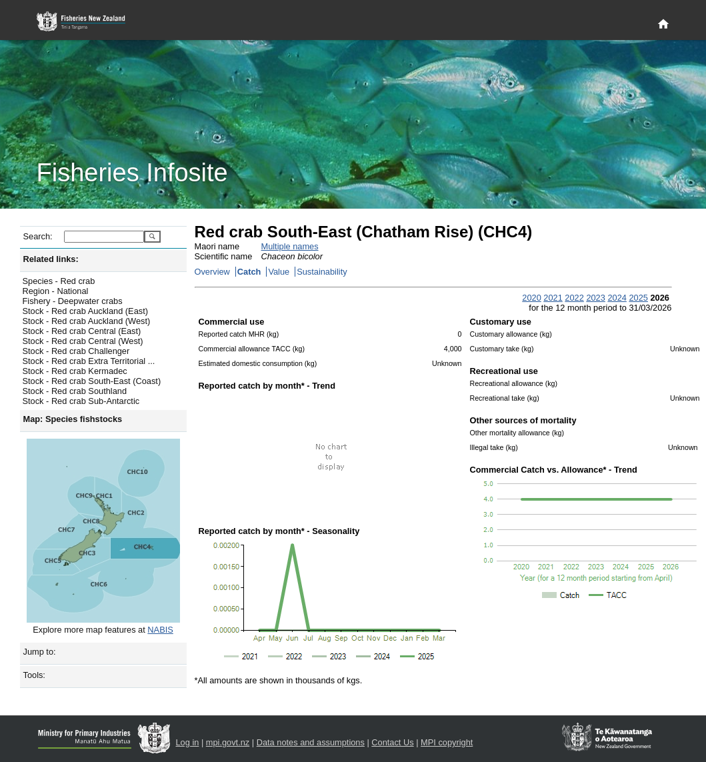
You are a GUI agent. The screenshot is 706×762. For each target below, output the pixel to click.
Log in (187, 742)
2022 (574, 298)
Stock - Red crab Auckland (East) (85, 311)
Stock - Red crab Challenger (76, 351)
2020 (531, 298)
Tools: (34, 675)
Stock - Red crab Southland (75, 391)
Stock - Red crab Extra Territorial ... (89, 361)
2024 (616, 298)
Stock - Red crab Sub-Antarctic (81, 401)
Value (278, 272)
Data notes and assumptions (311, 742)
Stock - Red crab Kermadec (75, 371)
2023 (595, 298)
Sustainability (322, 272)
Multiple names (290, 246)
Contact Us (392, 742)
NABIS (160, 630)
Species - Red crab (59, 281)
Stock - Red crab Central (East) (82, 331)
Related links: (51, 259)
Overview (212, 272)
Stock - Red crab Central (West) (83, 341)
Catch (249, 272)
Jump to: (39, 652)
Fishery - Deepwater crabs (73, 301)
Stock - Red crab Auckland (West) (87, 321)
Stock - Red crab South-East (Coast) (92, 381)
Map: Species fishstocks (73, 419)
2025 (638, 298)
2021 (552, 298)
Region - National (56, 291)
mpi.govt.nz (227, 742)
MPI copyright (447, 742)
